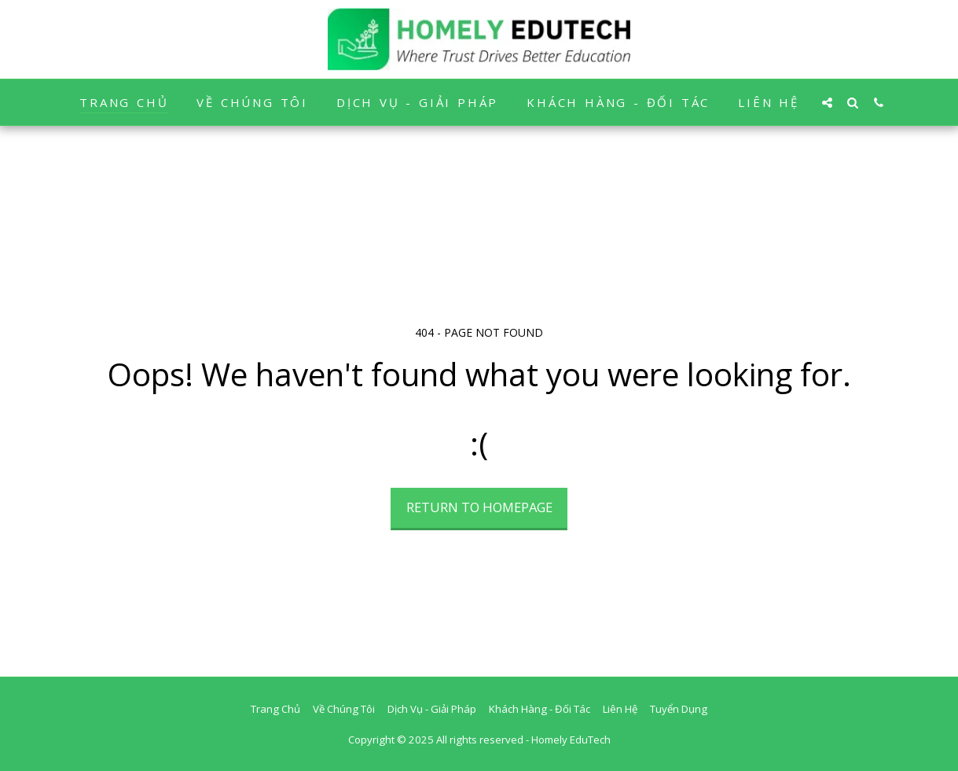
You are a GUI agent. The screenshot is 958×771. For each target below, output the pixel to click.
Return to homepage (479, 507)
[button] (827, 102)
